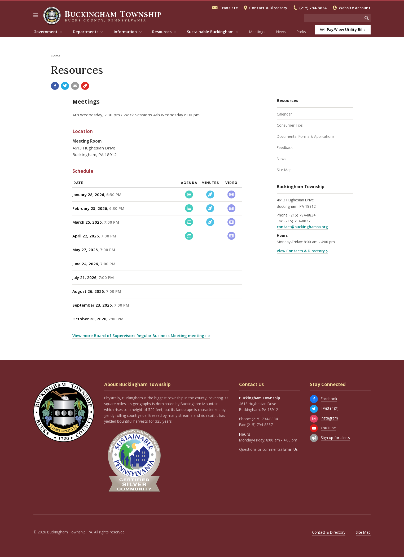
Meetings (257, 31)
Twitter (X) (330, 408)
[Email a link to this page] (75, 86)
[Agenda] (189, 194)
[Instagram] (314, 419)
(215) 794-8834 (313, 7)
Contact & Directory (268, 7)
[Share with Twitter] (65, 86)
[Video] (231, 194)
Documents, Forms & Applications (306, 136)
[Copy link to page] (85, 86)
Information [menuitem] (125, 31)
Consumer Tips (290, 125)
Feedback (285, 147)
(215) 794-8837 (297, 220)
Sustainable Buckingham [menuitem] (210, 31)
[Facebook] (314, 399)
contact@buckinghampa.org (302, 226)
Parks (301, 31)
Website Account (355, 7)
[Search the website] (333, 18)
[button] (35, 15)
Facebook (329, 398)
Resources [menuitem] (162, 31)
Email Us (290, 449)
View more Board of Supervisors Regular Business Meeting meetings (139, 335)
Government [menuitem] (45, 31)
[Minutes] (210, 194)
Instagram (329, 418)
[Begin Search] (367, 18)
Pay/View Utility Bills (342, 29)
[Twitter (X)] (314, 409)
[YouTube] (314, 428)
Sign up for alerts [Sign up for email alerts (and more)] (335, 437)
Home (55, 56)
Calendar (284, 114)
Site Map (284, 169)
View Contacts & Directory (301, 250)
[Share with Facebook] (55, 86)
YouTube (328, 427)
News (281, 31)
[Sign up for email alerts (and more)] (314, 438)
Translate (229, 7)
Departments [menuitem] (85, 31)
